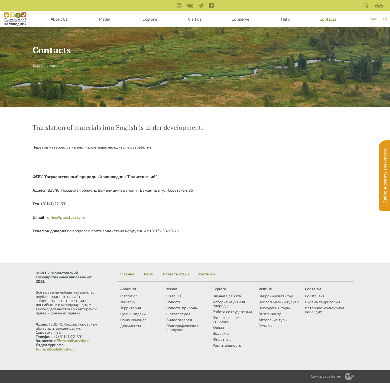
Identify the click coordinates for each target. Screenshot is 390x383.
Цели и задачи (133, 313)
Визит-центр (270, 313)
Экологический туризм (279, 302)
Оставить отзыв (175, 274)
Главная (127, 274)
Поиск (147, 274)
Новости (173, 302)
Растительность (227, 345)
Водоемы (221, 333)
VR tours (173, 296)
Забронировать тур (276, 296)
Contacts (328, 19)
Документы (130, 325)
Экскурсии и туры (274, 307)
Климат (219, 327)
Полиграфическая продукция (182, 327)
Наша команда (133, 319)
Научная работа (227, 296)
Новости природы (182, 307)
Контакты (206, 274)
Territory (127, 302)
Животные (222, 339)
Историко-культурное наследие (324, 309)
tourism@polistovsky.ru (56, 349)
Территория (130, 307)
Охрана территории (322, 302)
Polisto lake (315, 296)
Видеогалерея (179, 319)
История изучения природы (229, 304)
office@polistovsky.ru (66, 217)
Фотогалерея (178, 313)
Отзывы (265, 325)
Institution (129, 296)
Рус (374, 19)
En (385, 19)
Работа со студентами (232, 311)
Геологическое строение (226, 319)
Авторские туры (273, 319)
